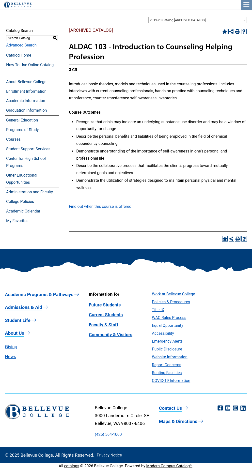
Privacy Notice (109, 455)
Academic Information (25, 100)
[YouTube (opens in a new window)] (227, 408)
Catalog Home (18, 55)
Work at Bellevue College (173, 294)
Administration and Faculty (29, 192)
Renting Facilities (167, 372)
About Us (14, 333)
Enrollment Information (26, 91)
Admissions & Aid (23, 307)
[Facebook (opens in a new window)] (220, 408)
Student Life (18, 320)
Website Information (169, 357)
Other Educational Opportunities (21, 179)
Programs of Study (22, 129)
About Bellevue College (26, 81)
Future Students (105, 304)
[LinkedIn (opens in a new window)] (243, 408)
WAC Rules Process (169, 317)
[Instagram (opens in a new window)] (235, 408)
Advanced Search (21, 45)
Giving (11, 346)
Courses (13, 139)
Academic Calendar (23, 211)
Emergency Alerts (167, 341)
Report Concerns (166, 365)
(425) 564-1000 (108, 434)
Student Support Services (28, 149)
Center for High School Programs (26, 162)
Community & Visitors (110, 334)
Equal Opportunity (167, 325)
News (10, 356)
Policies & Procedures (171, 302)
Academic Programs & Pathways (39, 294)
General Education (22, 120)
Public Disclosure (167, 349)
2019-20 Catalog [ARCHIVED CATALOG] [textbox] (178, 20)
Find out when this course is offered (100, 206)
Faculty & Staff (103, 324)
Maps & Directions (178, 421)
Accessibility (163, 333)
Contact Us (170, 408)
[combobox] (197, 20)
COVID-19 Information (171, 380)
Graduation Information (26, 110)
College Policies (20, 201)
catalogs (71, 466)
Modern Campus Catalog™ (169, 466)
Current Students (106, 314)
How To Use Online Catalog (30, 64)
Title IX (158, 309)
